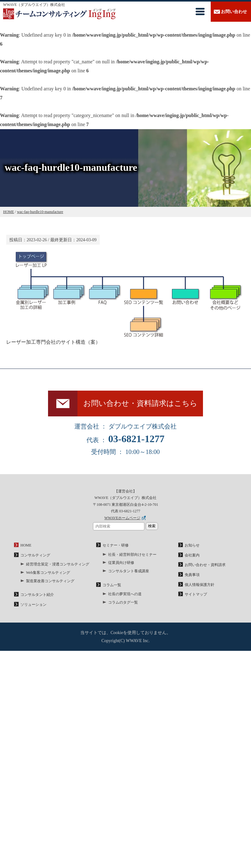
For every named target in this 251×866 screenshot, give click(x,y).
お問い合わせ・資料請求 (205, 565)
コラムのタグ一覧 (123, 602)
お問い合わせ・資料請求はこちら (140, 403)
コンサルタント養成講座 (128, 571)
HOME (25, 545)
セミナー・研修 (116, 545)
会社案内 (192, 555)
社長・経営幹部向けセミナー (132, 554)
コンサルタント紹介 (37, 594)
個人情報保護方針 (199, 585)
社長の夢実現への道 (125, 594)
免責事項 (192, 575)
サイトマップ (196, 594)
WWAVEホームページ (122, 518)
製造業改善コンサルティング (50, 581)
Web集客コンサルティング (48, 572)
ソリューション (33, 604)
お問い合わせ (234, 11)
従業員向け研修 (121, 562)
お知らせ (192, 545)
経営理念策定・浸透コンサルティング (57, 564)
